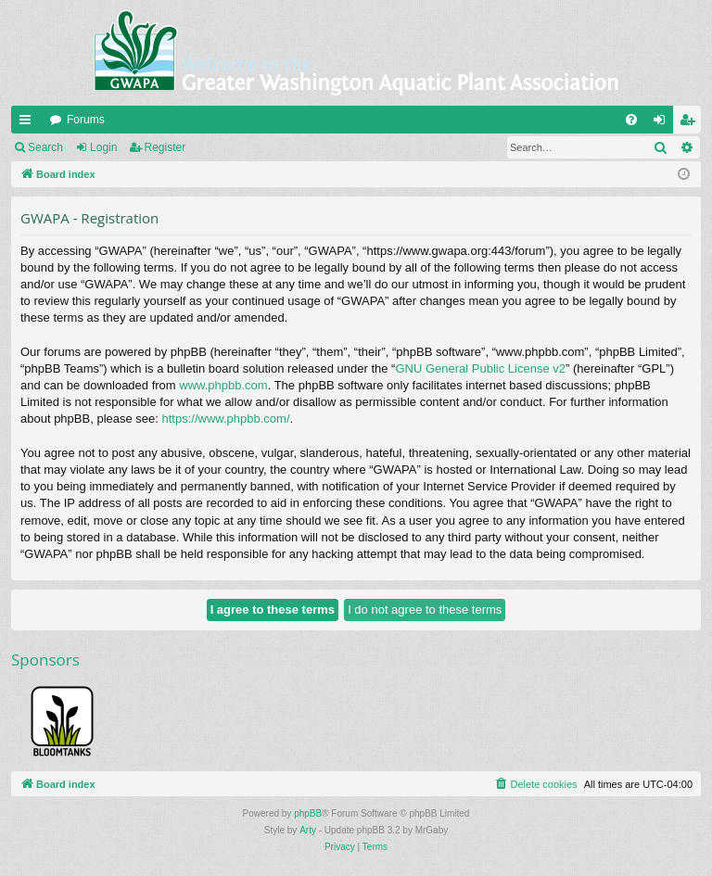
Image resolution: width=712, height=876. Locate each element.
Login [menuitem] (663, 123)
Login (103, 147)
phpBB (308, 813)
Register (165, 147)
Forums (86, 119)
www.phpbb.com (223, 385)
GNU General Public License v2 (480, 368)
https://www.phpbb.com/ (226, 418)
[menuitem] (631, 119)
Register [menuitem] (691, 123)
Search (45, 147)
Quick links (29, 123)
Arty (307, 830)
